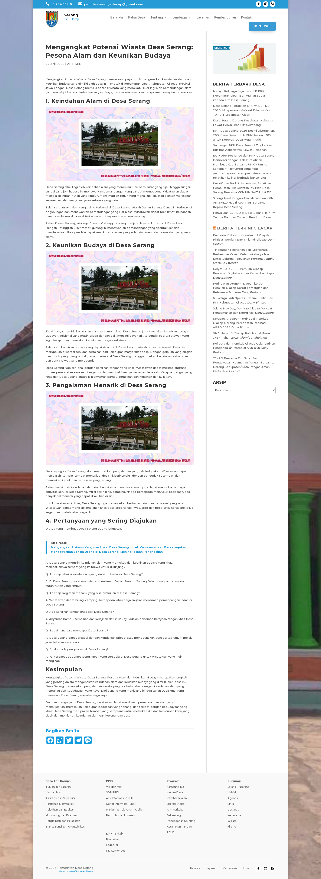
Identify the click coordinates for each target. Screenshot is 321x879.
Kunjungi (262, 26)
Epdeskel (112, 844)
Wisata (231, 820)
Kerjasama (234, 815)
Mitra (230, 803)
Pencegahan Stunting (181, 820)
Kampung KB (175, 786)
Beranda (116, 17)
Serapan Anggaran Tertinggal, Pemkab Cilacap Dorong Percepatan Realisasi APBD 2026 (240, 323)
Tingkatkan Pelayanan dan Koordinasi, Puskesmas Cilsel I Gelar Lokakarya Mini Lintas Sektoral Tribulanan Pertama (241, 254)
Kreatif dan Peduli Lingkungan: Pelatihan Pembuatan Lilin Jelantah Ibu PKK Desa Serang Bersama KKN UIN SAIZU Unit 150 (242, 188)
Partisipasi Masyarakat (60, 803)
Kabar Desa (136, 17)
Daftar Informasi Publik (120, 803)
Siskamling (174, 815)
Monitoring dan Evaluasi (61, 815)
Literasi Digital (176, 803)
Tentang (156, 17)
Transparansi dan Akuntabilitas (65, 826)
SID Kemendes (115, 850)
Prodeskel (112, 839)
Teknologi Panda (84, 871)
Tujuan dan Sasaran (58, 786)
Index (247, 868)
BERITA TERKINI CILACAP (245, 228)
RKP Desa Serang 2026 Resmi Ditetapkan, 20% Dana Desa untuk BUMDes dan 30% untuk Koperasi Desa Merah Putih (244, 135)
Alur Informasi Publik (119, 798)
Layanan (202, 17)
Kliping (231, 826)
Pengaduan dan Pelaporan (63, 820)
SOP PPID (112, 792)
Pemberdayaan (177, 798)
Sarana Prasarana (238, 786)
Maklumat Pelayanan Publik (124, 809)
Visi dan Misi (53, 792)
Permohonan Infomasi (120, 815)
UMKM (231, 792)
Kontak (246, 17)
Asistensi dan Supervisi (60, 798)
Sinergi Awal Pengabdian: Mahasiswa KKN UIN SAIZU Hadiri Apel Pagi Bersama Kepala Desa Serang (243, 202)
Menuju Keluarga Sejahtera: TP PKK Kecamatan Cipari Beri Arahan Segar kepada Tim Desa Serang (239, 95)
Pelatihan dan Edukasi (60, 809)
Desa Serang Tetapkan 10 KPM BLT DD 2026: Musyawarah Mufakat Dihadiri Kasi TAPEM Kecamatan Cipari (242, 110)
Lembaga (180, 17)
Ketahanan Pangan (179, 826)
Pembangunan (225, 17)
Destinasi (233, 809)
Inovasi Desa (175, 792)
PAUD (170, 832)
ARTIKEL (74, 64)
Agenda (232, 798)
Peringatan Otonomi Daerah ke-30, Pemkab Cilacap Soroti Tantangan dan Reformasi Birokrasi (240, 288)
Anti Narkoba (175, 809)
